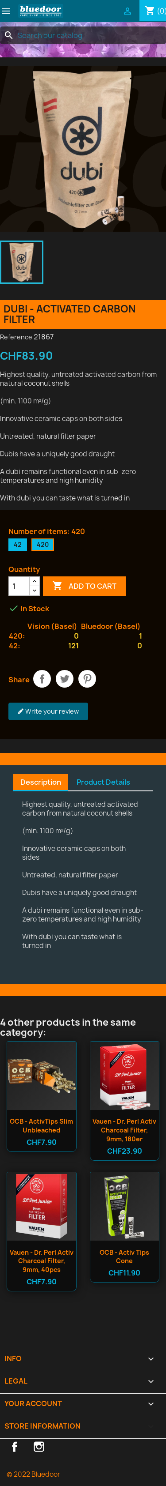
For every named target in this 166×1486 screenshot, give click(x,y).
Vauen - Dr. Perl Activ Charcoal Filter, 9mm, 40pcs (41, 1261)
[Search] (83, 35)
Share (42, 679)
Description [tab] (40, 782)
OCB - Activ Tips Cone (124, 1256)
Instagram (39, 1447)
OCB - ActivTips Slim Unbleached (41, 1125)
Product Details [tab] (103, 782)
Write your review (48, 711)
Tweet (64, 679)
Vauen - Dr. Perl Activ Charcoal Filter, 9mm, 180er (124, 1130)
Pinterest (87, 679)
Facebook (15, 1447)
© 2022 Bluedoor (33, 1474)
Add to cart (84, 586)
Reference (16, 337)
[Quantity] (19, 586)
